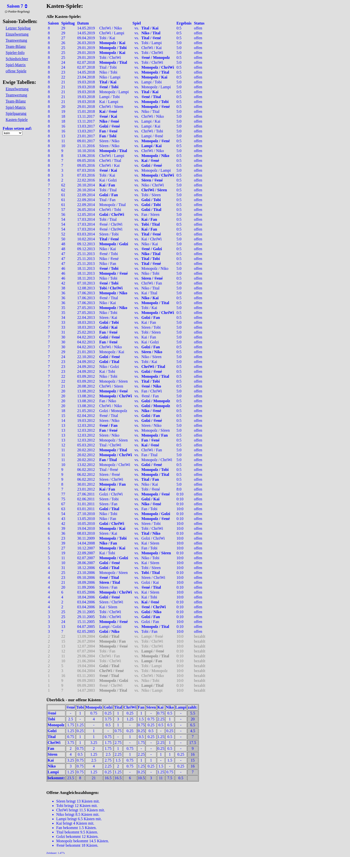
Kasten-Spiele (17, 119)
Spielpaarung (16, 113)
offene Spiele (16, 71)
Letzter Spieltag (18, 28)
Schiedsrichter (17, 59)
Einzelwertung (17, 34)
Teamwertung (16, 40)
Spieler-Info (15, 53)
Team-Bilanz (16, 46)
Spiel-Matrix (16, 65)
